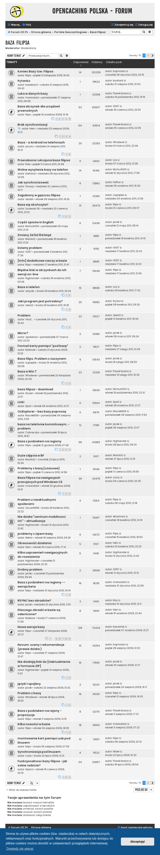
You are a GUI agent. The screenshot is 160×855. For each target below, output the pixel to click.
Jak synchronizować (33, 182)
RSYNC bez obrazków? (34, 601)
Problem (24, 315)
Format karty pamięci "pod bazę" (43, 346)
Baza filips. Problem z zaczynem (42, 359)
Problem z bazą (29, 693)
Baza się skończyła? (33, 205)
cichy (116, 477)
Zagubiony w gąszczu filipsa (39, 195)
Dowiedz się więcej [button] (19, 848)
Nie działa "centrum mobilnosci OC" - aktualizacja (42, 519)
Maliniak (30, 349)
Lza (115, 160)
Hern (32, 128)
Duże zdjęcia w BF (31, 456)
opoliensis (31, 337)
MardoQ (30, 239)
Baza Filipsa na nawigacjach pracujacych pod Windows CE (40, 480)
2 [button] (148, 55)
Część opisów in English (36, 222)
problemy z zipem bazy (35, 534)
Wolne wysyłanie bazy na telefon (43, 170)
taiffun (117, 182)
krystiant (118, 80)
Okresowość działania (34, 543)
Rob (27, 164)
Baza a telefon (29, 287)
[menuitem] (26, 25)
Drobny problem (30, 570)
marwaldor (32, 97)
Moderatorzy (28, 48)
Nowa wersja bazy (31, 627)
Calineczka (32, 432)
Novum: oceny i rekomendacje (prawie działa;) (41, 647)
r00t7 (116, 106)
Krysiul (117, 301)
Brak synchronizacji (32, 125)
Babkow (30, 618)
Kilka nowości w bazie (34, 724)
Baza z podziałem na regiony (39, 441)
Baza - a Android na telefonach (41, 142)
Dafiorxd (30, 173)
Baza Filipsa (17, 43)
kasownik (118, 626)
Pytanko (24, 81)
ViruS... (29, 319)
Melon (29, 537)
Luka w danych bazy (33, 94)
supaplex (118, 195)
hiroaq (29, 186)
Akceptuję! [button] (137, 841)
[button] (153, 55)
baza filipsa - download (35, 389)
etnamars (119, 516)
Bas (115, 600)
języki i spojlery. (29, 684)
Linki (21, 402)
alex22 (29, 305)
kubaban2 (31, 84)
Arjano (29, 769)
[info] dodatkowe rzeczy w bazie (42, 261)
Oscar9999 (32, 508)
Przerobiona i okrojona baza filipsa (44, 160)
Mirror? (23, 333)
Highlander (32, 278)
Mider (116, 751)
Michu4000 (120, 169)
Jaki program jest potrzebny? (40, 301)
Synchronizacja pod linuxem (39, 752)
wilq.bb (29, 291)
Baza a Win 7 (27, 371)
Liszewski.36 (32, 208)
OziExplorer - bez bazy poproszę (42, 411)
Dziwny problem (30, 248)
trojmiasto (119, 71)
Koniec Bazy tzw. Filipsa (35, 71)
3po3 (28, 406)
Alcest (29, 393)
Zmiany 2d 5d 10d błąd (34, 235)
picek (116, 222)
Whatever (118, 142)
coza (28, 755)
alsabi (29, 199)
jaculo (29, 146)
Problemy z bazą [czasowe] (39, 468)
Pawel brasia (121, 93)
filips (28, 75)
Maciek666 (32, 415)
